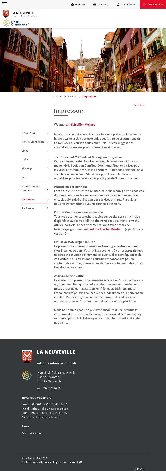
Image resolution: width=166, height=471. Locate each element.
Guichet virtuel (32, 433)
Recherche (28, 208)
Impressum (29, 201)
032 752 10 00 (52, 388)
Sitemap (27, 168)
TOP (136, 469)
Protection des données (31, 188)
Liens (72, 462)
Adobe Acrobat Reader (107, 229)
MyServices (28, 132)
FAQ (24, 177)
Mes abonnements (33, 141)
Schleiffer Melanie (83, 124)
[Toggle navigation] (4, 3)
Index (25, 159)
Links (25, 150)
